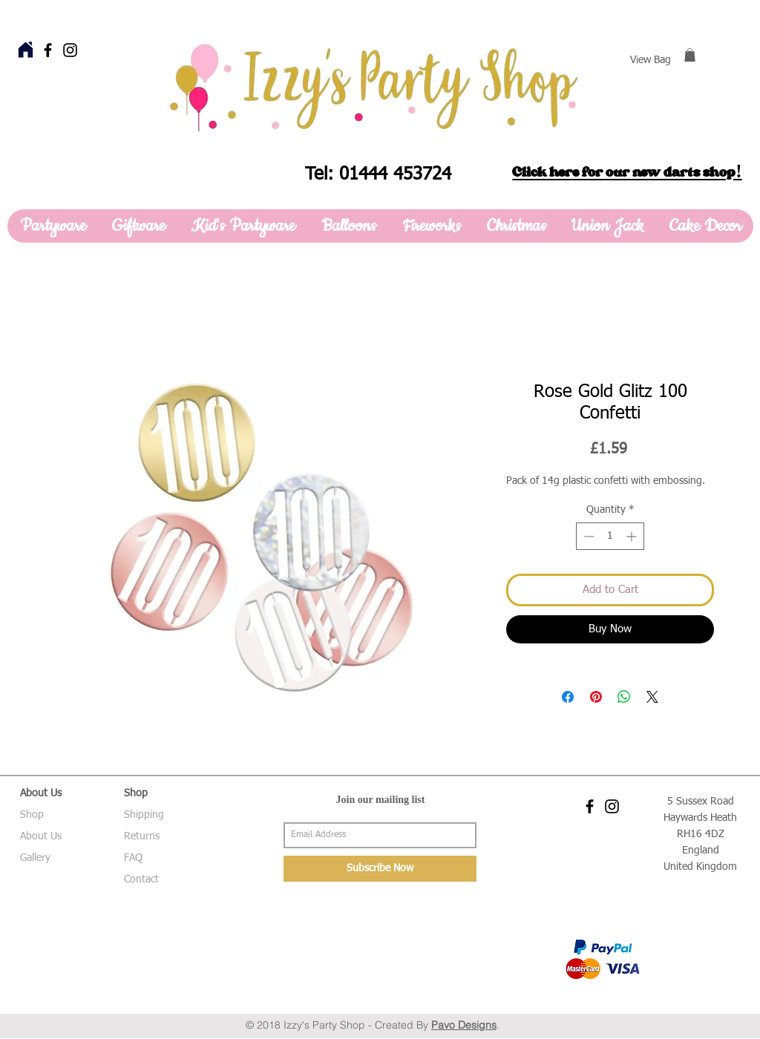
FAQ (133, 858)
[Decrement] (587, 536)
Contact (141, 879)
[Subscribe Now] (380, 869)
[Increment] (632, 536)
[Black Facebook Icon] (48, 50)
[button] (689, 55)
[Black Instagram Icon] (70, 50)
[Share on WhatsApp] (624, 697)
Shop (32, 815)
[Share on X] (652, 697)
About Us (41, 836)
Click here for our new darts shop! (626, 172)
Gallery (35, 858)
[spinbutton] (610, 536)
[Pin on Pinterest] (596, 697)
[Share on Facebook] (568, 697)
